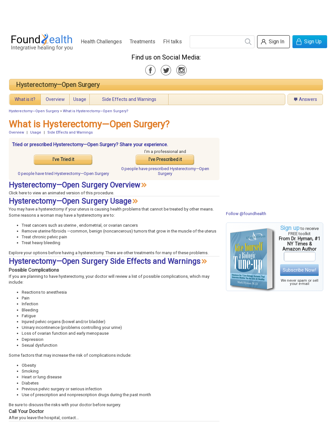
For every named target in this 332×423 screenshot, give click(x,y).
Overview (55, 99)
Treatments (142, 41)
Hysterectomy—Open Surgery (58, 85)
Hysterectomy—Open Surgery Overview (74, 185)
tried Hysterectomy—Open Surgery (63, 173)
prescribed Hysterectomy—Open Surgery (165, 171)
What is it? (25, 99)
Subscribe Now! (299, 270)
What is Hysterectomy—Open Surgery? (95, 111)
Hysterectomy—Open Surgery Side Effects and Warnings (104, 261)
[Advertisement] (166, 14)
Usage (79, 99)
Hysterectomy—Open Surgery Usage (70, 201)
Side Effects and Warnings (129, 99)
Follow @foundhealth (246, 213)
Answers (308, 99)
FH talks (172, 41)
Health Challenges (101, 41)
